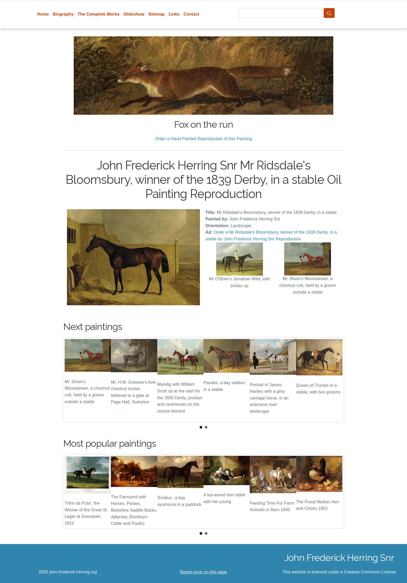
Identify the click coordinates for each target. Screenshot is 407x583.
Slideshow (134, 14)
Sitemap (156, 14)
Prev (71, 380)
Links (174, 14)
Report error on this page (203, 572)
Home (43, 14)
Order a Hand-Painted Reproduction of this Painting (203, 139)
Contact (191, 14)
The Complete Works (99, 14)
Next (335, 380)
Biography (63, 14)
